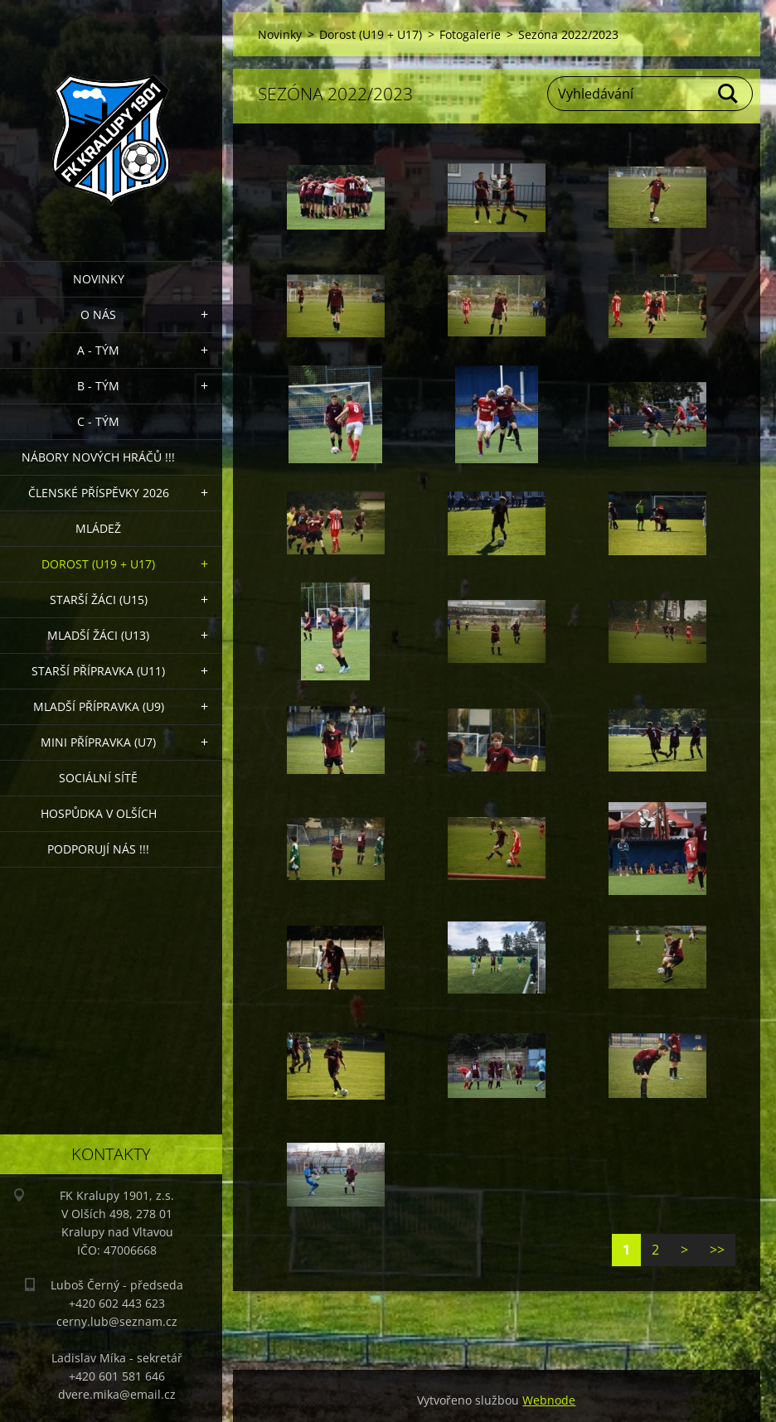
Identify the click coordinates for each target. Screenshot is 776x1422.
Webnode (548, 1400)
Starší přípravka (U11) (98, 671)
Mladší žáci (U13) (98, 635)
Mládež (98, 528)
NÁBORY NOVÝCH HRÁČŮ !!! (98, 457)
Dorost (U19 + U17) (98, 564)
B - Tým (98, 386)
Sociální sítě (98, 778)
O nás (98, 314)
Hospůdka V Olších (99, 813)
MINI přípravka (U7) (98, 742)
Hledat (729, 93)
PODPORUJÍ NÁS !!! (98, 849)
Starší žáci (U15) (99, 599)
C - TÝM (98, 421)
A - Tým (98, 350)
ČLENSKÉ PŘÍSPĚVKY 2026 (98, 493)
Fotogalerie (470, 34)
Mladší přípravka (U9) (98, 706)
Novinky (98, 279)
